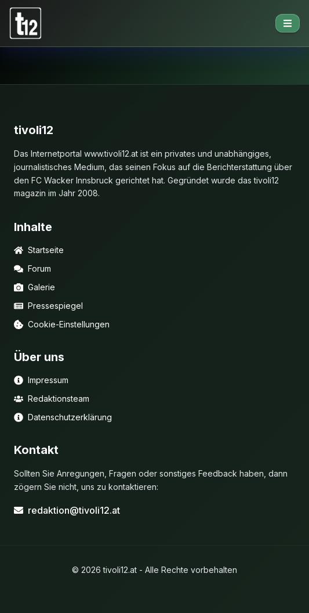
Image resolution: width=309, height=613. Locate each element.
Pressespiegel (48, 306)
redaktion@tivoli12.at (67, 510)
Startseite (39, 250)
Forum (32, 268)
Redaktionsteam (51, 398)
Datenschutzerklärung (63, 417)
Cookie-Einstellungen (62, 324)
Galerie (34, 287)
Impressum (41, 380)
